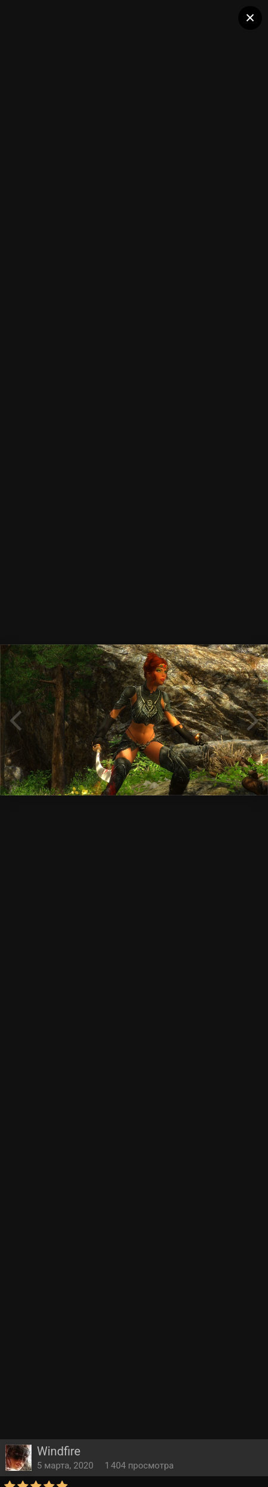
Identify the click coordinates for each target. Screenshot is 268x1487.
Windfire (58, 1451)
